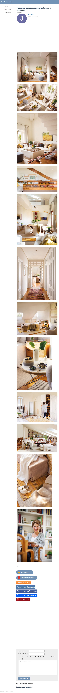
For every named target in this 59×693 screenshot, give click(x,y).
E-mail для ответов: (23, 653)
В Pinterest (24, 599)
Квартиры (19, 12)
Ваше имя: (21, 651)
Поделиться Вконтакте (26, 587)
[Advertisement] (37, 35)
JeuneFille (30, 14)
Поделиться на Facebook (27, 591)
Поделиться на (26, 595)
